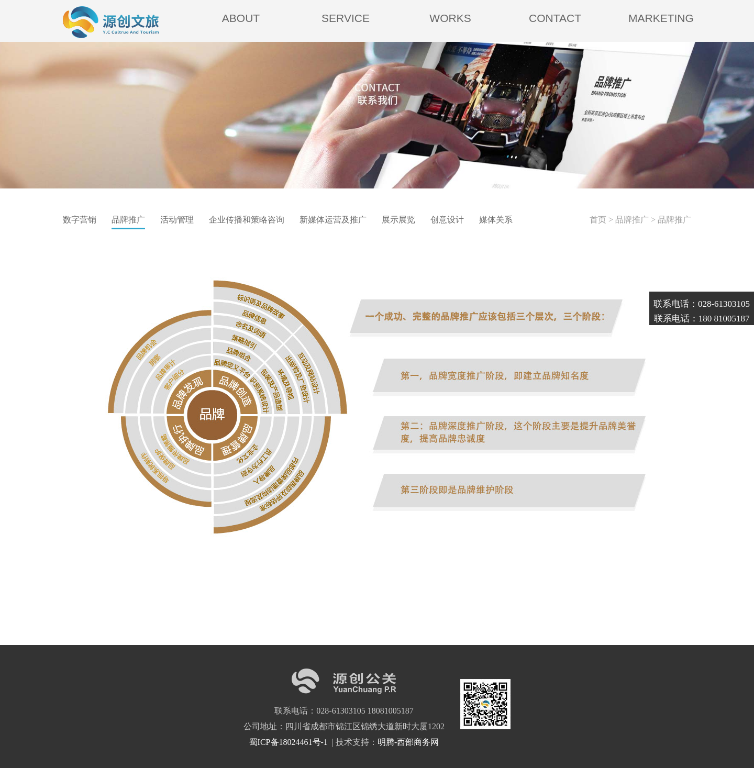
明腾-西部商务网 (408, 742)
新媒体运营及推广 (333, 219)
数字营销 (79, 219)
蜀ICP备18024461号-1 (289, 742)
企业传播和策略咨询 (246, 219)
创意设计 (447, 219)
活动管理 (177, 219)
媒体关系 (496, 219)
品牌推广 (128, 219)
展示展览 (398, 219)
